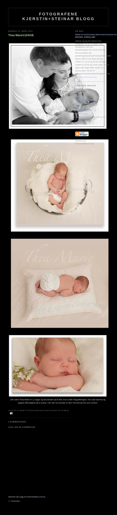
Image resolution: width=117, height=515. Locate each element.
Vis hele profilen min (86, 77)
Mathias (78, 89)
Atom (42, 497)
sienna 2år (80, 96)
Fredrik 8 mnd (81, 114)
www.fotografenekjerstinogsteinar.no (96, 35)
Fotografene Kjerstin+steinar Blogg (58, 16)
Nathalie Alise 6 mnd (84, 103)
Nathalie (79, 93)
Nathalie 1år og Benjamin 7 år (88, 100)
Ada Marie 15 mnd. (83, 110)
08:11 (66, 410)
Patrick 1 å (80, 107)
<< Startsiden (14, 501)
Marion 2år (80, 123)
